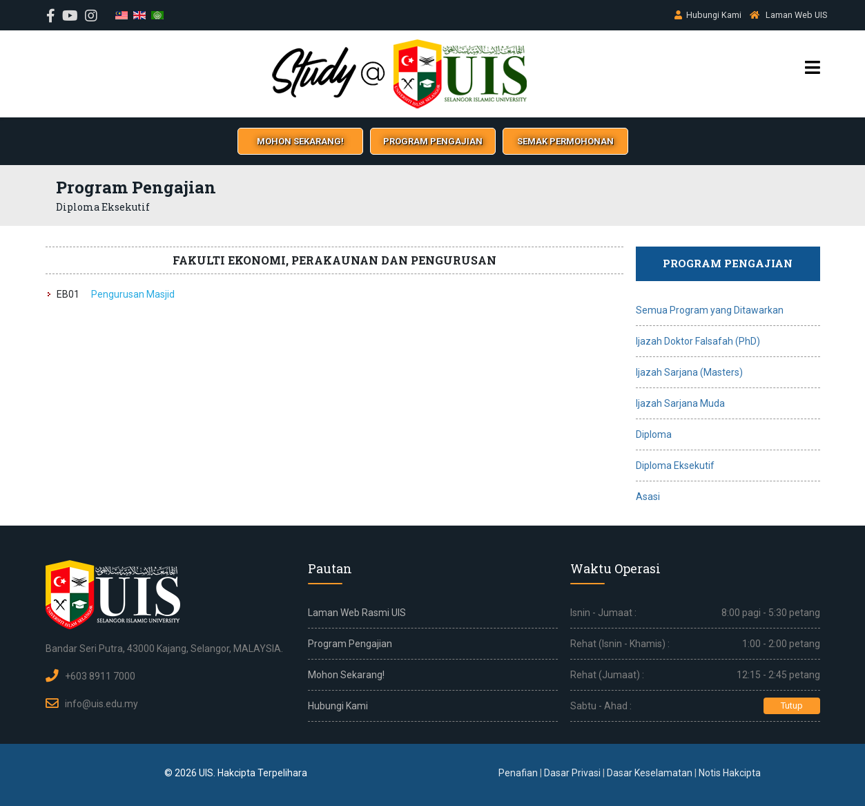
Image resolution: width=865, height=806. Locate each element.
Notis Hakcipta (730, 772)
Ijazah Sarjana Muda (680, 403)
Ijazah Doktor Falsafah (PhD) (698, 341)
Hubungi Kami (713, 15)
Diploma (654, 434)
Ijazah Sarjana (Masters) (689, 372)
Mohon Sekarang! (346, 674)
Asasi (648, 496)
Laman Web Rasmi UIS (357, 612)
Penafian (518, 772)
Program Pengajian (350, 643)
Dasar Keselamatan (649, 772)
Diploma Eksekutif (675, 465)
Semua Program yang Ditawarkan (710, 310)
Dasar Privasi (572, 772)
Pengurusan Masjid (133, 294)
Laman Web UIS (796, 15)
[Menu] (812, 68)
